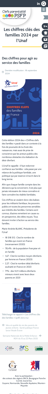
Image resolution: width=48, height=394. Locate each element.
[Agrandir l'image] (22, 107)
